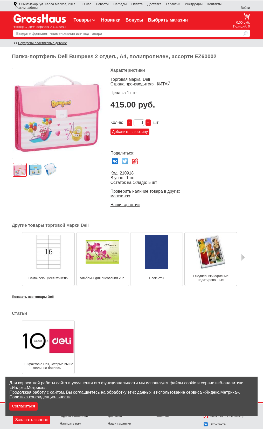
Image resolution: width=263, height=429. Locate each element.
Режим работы (27, 8)
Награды (120, 4)
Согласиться (23, 406)
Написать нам (70, 423)
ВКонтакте (215, 424)
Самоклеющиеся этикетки (48, 278)
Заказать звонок (31, 419)
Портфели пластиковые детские (42, 43)
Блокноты (156, 278)
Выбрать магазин (168, 20)
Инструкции (194, 4)
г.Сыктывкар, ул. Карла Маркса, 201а (44, 4)
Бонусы (134, 20)
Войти (245, 8)
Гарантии (173, 4)
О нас (86, 4)
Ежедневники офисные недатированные (211, 278)
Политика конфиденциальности (40, 397)
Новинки (111, 20)
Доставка (154, 4)
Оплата (137, 4)
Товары (85, 20)
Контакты (214, 4)
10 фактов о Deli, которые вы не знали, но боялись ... (48, 366)
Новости (102, 4)
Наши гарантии (125, 205)
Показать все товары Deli (33, 297)
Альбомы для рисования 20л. (103, 278)
